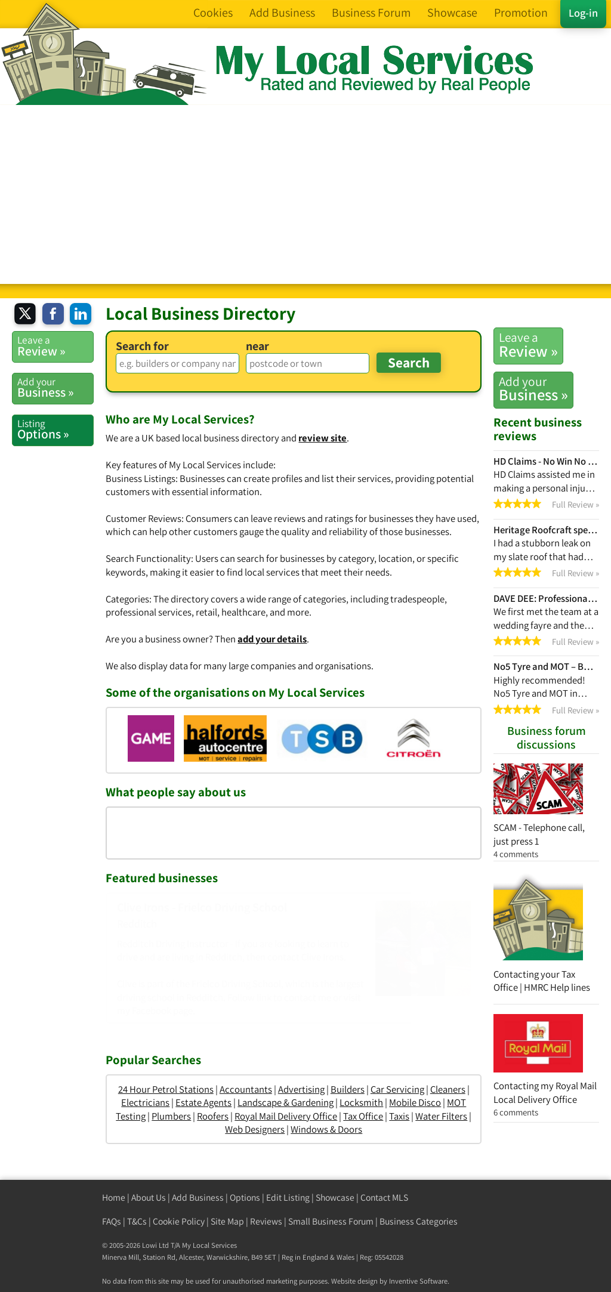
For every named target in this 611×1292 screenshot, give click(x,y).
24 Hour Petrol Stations (166, 1089)
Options (245, 1197)
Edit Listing (288, 1197)
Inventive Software (418, 1281)
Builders (348, 1089)
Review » (528, 345)
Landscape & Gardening (285, 1102)
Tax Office (363, 1116)
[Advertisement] (305, 194)
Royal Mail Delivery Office (285, 1116)
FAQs (111, 1221)
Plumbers (171, 1116)
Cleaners (447, 1089)
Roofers (213, 1116)
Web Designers (255, 1129)
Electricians (145, 1102)
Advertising (301, 1089)
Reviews (266, 1221)
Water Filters (441, 1116)
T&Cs (137, 1221)
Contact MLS (384, 1197)
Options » (55, 429)
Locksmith (361, 1102)
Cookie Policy (179, 1221)
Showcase (335, 1197)
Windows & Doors (326, 1129)
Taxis (399, 1116)
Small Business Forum (331, 1221)
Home (113, 1197)
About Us (148, 1197)
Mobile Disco (415, 1102)
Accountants (246, 1089)
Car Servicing (397, 1089)
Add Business (198, 1197)
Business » (533, 389)
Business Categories (418, 1221)
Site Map (227, 1221)
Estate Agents (203, 1102)
